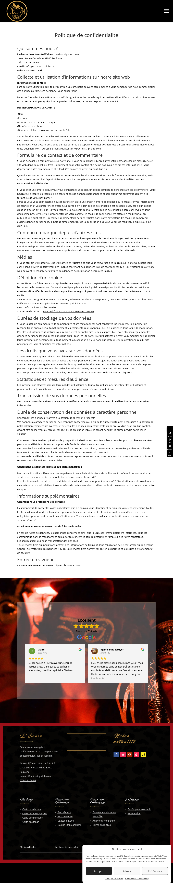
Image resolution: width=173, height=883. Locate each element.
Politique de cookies (114, 878)
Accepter (99, 871)
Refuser (126, 871)
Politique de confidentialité (137, 878)
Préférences (155, 871)
